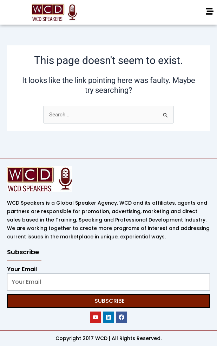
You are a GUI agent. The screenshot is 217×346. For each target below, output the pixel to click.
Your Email (22, 269)
